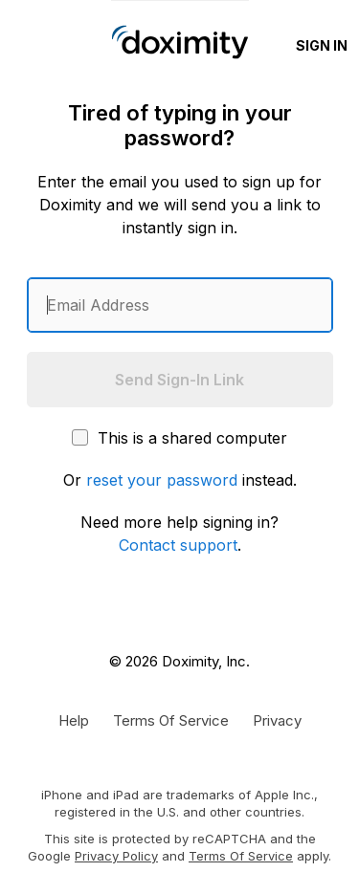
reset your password (161, 480)
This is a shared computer (179, 437)
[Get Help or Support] (73, 720)
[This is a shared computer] (80, 437)
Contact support (178, 545)
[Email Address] (180, 305)
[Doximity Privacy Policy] (277, 720)
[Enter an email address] (180, 305)
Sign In (322, 45)
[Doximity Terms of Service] (171, 720)
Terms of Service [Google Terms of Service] (241, 855)
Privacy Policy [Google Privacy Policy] (116, 855)
